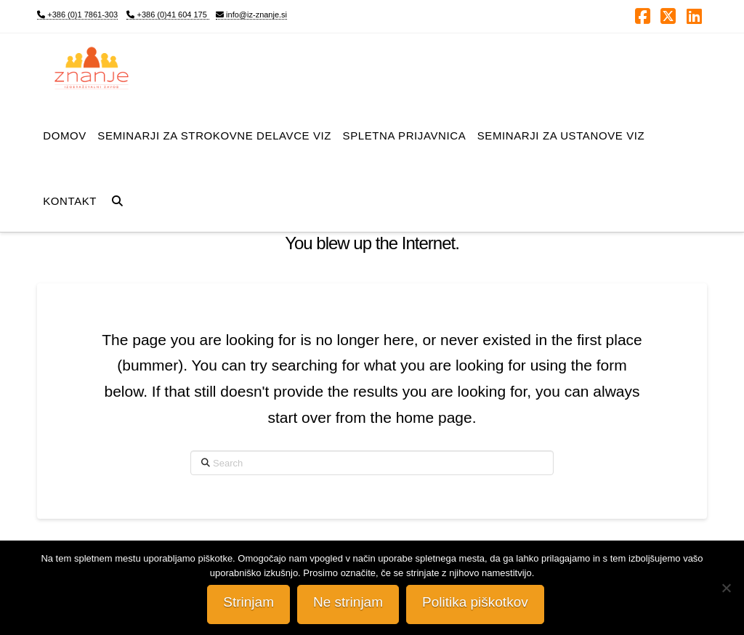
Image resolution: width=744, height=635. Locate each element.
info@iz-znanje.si (251, 14)
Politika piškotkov (475, 602)
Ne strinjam (348, 602)
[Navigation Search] (117, 199)
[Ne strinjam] (726, 588)
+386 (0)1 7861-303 (77, 14)
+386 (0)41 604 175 (167, 14)
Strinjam (248, 602)
